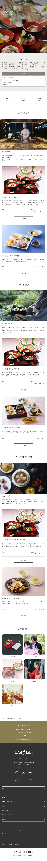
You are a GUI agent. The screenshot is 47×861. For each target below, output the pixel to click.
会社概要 (4, 844)
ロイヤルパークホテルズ (7, 833)
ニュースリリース (29, 830)
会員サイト (23, 819)
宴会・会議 (23, 810)
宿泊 (23, 788)
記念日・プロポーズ (23, 802)
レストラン (23, 793)
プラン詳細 (23, 218)
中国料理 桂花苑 (39, 100)
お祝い (23, 797)
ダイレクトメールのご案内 (29, 826)
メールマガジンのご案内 (7, 830)
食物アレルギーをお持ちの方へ (23, 739)
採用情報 (11, 844)
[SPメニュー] (3, 3)
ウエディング (23, 806)
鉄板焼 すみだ (8, 100)
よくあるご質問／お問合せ (15, 826)
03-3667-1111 (22, 764)
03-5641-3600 (23, 729)
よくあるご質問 (23, 735)
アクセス (4, 826)
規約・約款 (17, 844)
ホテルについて (23, 815)
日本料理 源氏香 (23, 100)
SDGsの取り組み (19, 830)
